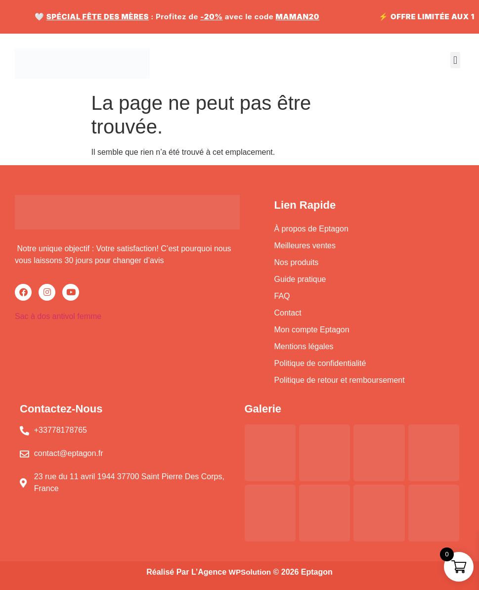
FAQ (282, 296)
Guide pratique (300, 279)
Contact (288, 313)
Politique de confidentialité (320, 363)
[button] (455, 60)
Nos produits (297, 262)
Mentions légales (304, 346)
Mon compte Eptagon (311, 329)
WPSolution (249, 572)
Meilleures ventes (305, 245)
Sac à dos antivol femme (58, 316)
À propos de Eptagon (311, 229)
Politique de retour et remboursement (339, 380)
